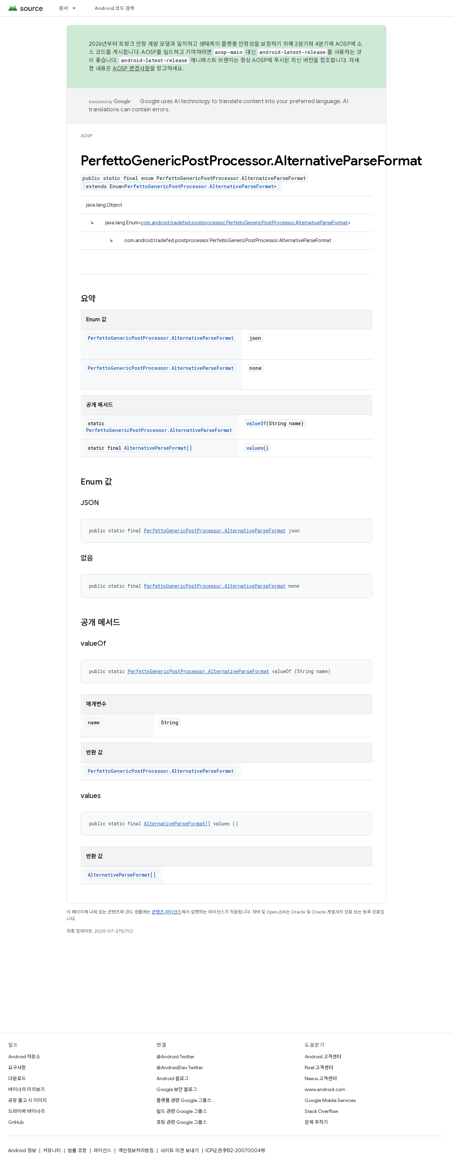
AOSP (86, 136)
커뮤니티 (52, 1150)
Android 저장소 (24, 1057)
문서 (63, 8)
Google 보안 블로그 (176, 1089)
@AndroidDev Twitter (179, 1067)
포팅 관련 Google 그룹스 (181, 1122)
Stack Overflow (321, 1111)
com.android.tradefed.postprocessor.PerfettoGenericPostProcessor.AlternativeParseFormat (244, 223)
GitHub (16, 1122)
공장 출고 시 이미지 (27, 1100)
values (254, 448)
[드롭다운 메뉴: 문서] (77, 8)
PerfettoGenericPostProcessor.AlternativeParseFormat (199, 186)
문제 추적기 (316, 1122)
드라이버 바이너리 (26, 1111)
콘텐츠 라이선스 (166, 912)
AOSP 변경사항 (131, 68)
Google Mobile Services (330, 1100)
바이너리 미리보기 (26, 1089)
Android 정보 (22, 1150)
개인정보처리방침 (136, 1150)
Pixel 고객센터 (319, 1067)
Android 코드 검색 (114, 8)
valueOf (256, 423)
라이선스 (102, 1150)
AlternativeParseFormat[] (158, 448)
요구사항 (17, 1067)
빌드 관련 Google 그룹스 (181, 1111)
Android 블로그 (172, 1078)
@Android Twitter (175, 1057)
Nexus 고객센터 (321, 1078)
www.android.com (325, 1089)
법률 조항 (77, 1150)
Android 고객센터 (323, 1057)
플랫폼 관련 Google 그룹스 (183, 1100)
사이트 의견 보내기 (180, 1150)
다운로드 (17, 1078)
